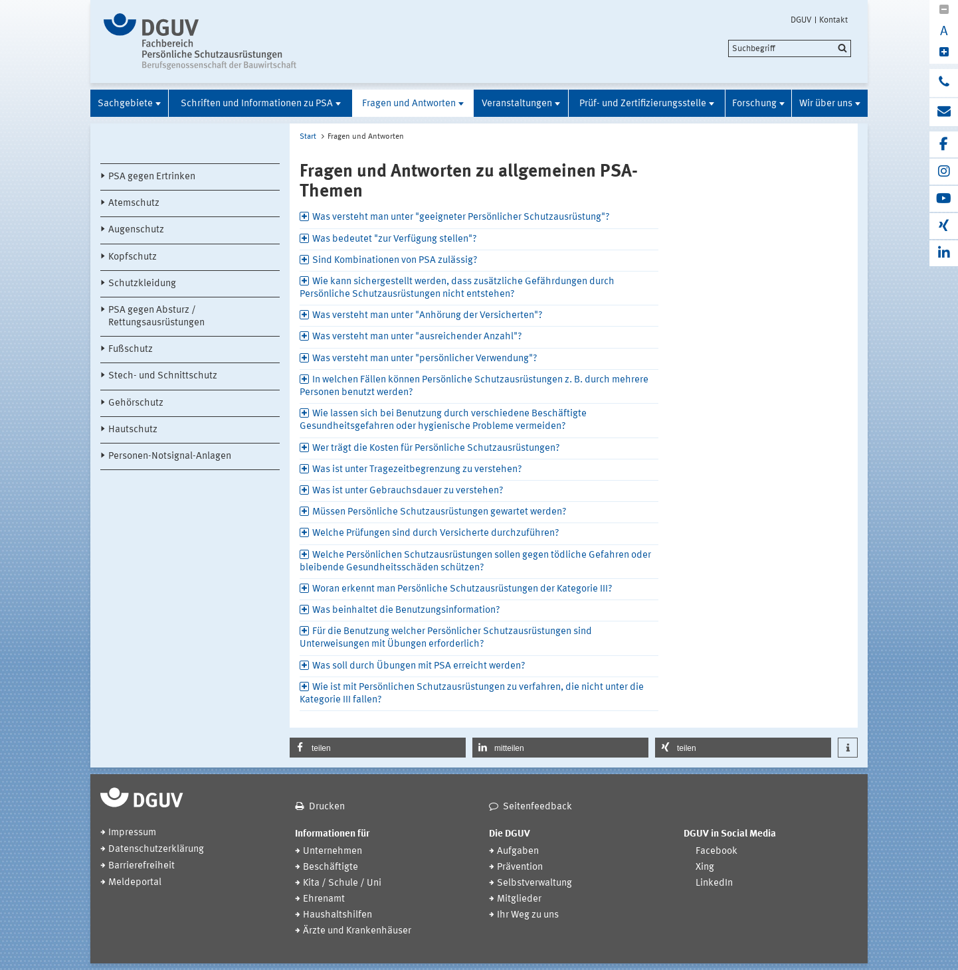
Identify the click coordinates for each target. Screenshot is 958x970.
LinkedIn (714, 883)
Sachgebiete (125, 104)
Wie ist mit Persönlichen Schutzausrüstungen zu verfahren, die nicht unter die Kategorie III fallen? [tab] (472, 694)
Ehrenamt (324, 899)
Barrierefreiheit (141, 866)
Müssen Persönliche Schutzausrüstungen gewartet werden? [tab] (439, 512)
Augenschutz (136, 230)
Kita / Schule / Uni (342, 883)
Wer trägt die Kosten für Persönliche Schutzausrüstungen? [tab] (436, 448)
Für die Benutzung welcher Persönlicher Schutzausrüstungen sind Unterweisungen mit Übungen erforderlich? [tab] (446, 638)
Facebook (716, 851)
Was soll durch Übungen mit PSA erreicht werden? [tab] (419, 666)
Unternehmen (332, 851)
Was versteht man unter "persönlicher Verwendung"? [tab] (424, 359)
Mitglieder (519, 899)
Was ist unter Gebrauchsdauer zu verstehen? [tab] (408, 491)
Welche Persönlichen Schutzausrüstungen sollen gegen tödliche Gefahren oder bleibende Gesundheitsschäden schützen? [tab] (475, 561)
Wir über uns (825, 104)
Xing (705, 867)
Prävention (520, 867)
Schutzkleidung (142, 284)
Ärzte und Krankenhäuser (357, 931)
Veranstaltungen (517, 104)
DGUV (801, 20)
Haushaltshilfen (337, 915)
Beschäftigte (330, 867)
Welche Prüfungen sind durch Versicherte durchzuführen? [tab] (435, 533)
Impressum (132, 833)
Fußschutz (130, 350)
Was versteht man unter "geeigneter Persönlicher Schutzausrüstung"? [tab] (461, 217)
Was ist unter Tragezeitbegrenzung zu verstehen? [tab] (417, 470)
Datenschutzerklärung (156, 849)
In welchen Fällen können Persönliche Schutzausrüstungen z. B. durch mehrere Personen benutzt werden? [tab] (474, 386)
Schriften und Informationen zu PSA (257, 104)
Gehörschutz (135, 403)
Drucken (327, 807)
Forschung (754, 104)
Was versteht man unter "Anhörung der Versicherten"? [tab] (427, 316)
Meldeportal (134, 883)
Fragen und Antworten (409, 104)
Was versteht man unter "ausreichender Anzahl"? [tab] (417, 337)
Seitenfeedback (537, 807)
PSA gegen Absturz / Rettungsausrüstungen (156, 316)
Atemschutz (133, 203)
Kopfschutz (132, 257)
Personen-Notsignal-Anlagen (169, 456)
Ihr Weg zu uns (528, 915)
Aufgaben (518, 851)
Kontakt (833, 20)
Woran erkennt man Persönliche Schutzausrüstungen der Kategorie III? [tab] (462, 589)
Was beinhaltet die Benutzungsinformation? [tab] (406, 610)
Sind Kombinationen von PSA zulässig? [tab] (395, 261)
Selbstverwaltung (534, 883)
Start (308, 137)
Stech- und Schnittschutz (162, 376)
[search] (789, 48)
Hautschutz (132, 430)
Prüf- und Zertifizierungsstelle (642, 104)
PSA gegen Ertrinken (151, 177)
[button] (378, 748)
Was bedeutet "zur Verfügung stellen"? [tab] (394, 239)
